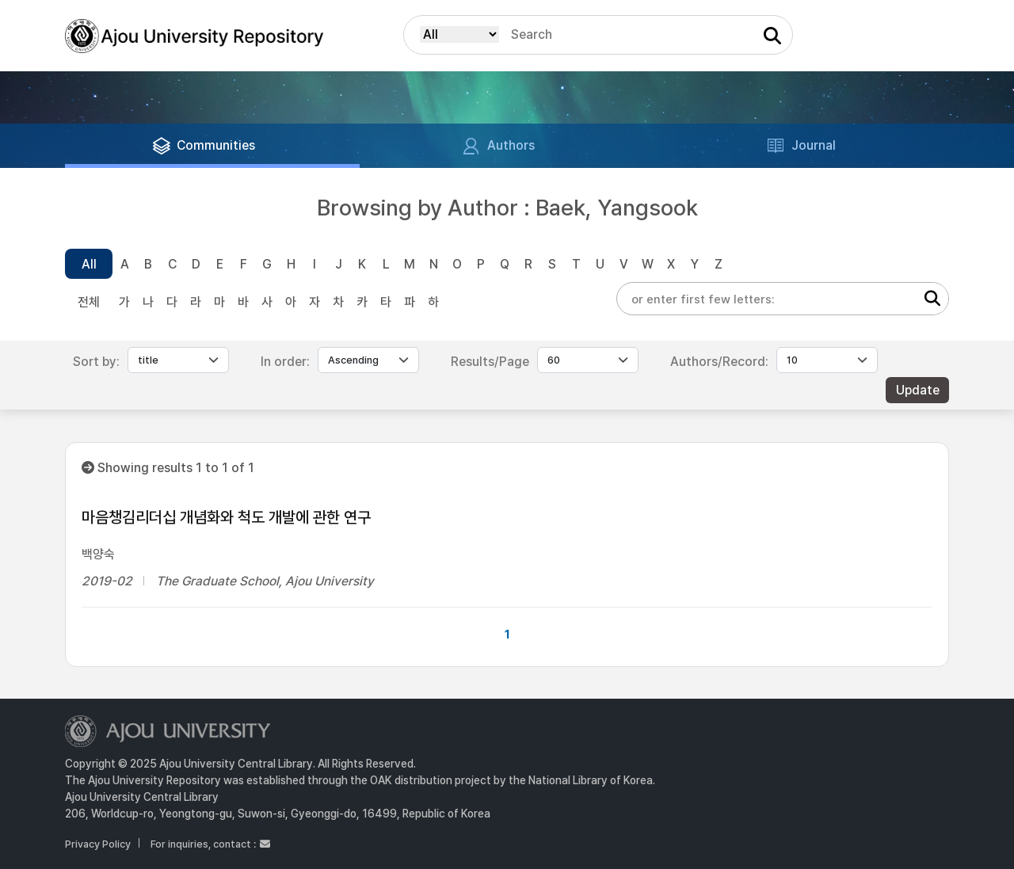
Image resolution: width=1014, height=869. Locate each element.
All (89, 264)
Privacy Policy (98, 844)
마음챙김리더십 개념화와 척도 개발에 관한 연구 (226, 517)
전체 (89, 302)
